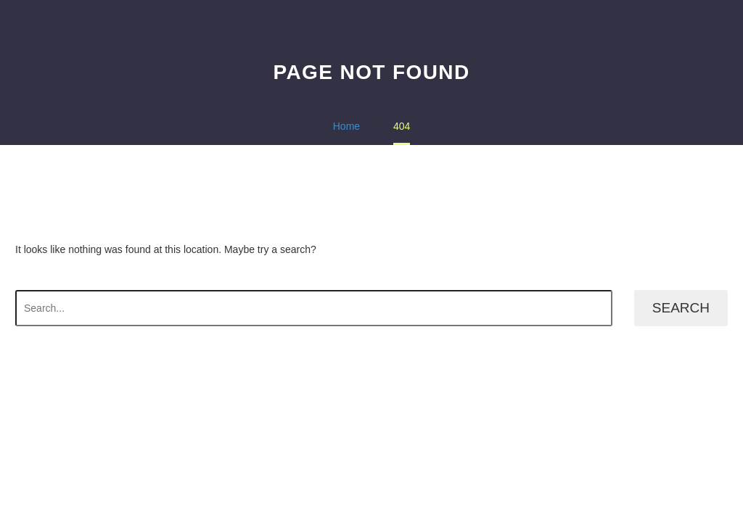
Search (681, 307)
